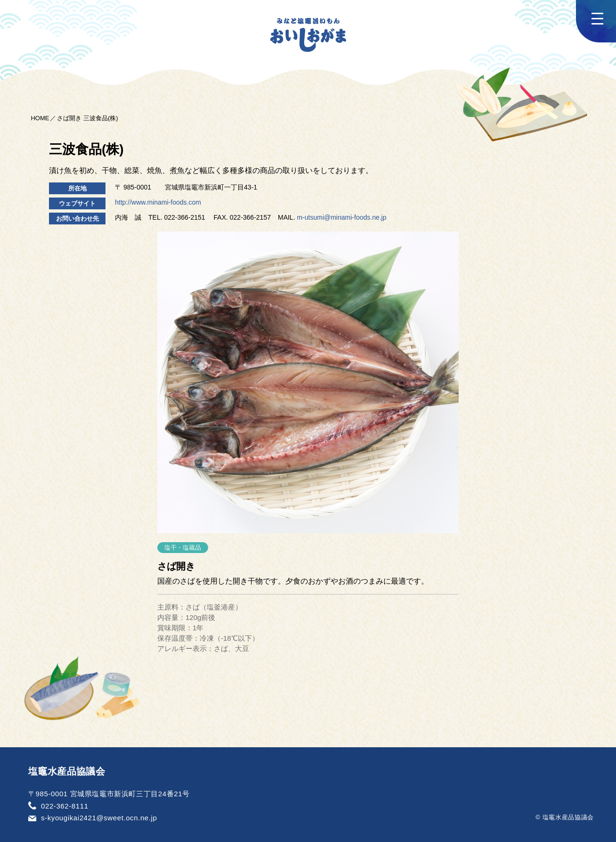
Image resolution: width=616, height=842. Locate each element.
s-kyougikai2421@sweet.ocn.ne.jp (99, 818)
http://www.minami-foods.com (158, 202)
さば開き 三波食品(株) (87, 118)
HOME (40, 118)
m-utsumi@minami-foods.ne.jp (341, 217)
